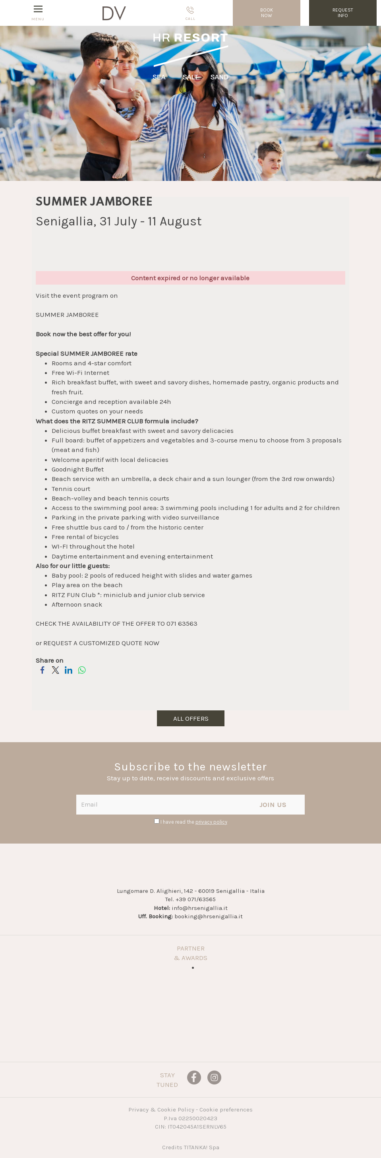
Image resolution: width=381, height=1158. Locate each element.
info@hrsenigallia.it (200, 908)
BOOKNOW (266, 12)
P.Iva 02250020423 (190, 1118)
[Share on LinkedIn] (68, 674)
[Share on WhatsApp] (81, 674)
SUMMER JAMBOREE (67, 314)
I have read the (194, 822)
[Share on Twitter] (55, 674)
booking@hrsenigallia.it (208, 916)
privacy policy (211, 822)
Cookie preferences (226, 1109)
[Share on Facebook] (42, 674)
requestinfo (343, 12)
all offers (190, 718)
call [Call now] (191, 13)
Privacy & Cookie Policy (161, 1109)
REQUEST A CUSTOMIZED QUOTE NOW (101, 643)
